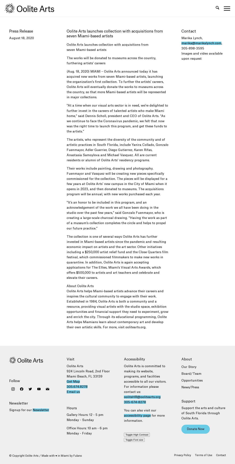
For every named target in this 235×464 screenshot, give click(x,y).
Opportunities (192, 380)
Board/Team (191, 373)
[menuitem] (217, 8)
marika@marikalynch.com (201, 43)
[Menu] (225, 8)
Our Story (188, 366)
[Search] (217, 8)
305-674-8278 (135, 402)
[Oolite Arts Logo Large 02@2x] (31, 8)
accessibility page (137, 415)
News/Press (190, 387)
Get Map (73, 381)
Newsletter (41, 410)
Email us (73, 391)
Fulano (77, 456)
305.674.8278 (77, 386)
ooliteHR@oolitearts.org (142, 397)
